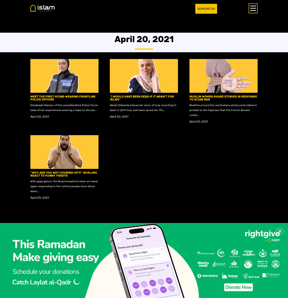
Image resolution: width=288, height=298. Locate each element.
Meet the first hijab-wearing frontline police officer (62, 98)
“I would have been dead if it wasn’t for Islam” (142, 98)
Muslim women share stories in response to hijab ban (223, 98)
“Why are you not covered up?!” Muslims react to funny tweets (63, 174)
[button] (280, 231)
